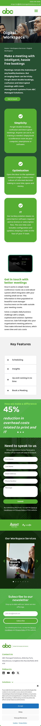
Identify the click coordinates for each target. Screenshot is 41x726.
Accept (20, 706)
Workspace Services (17, 48)
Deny (20, 712)
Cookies (15, 723)
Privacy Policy (23, 723)
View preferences (20, 718)
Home (6, 48)
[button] (38, 686)
